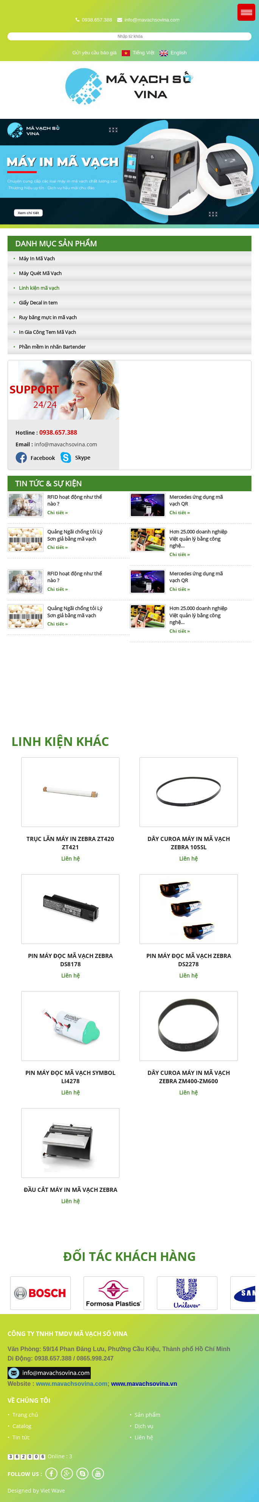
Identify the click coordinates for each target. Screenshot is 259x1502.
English (173, 52)
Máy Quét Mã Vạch (35, 273)
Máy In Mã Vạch (31, 258)
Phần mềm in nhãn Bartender (46, 346)
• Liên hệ (141, 1437)
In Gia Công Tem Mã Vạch (42, 332)
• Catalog (19, 1426)
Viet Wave (52, 1490)
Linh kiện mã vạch (33, 287)
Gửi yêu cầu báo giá (94, 52)
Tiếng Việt (138, 52)
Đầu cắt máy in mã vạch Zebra (70, 1189)
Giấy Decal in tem (32, 302)
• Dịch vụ (142, 1426)
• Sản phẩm (145, 1414)
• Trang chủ (23, 1414)
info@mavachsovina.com (151, 20)
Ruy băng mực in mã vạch (42, 317)
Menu (246, 12)
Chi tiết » (57, 512)
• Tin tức (19, 1437)
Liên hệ (70, 858)
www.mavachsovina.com (71, 1384)
